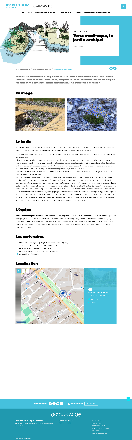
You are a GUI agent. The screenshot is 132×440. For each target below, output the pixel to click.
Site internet (94, 299)
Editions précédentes (25, 69)
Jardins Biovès (102, 292)
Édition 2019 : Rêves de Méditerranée (42, 69)
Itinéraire (93, 302)
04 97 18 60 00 (22, 425)
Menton (91, 292)
